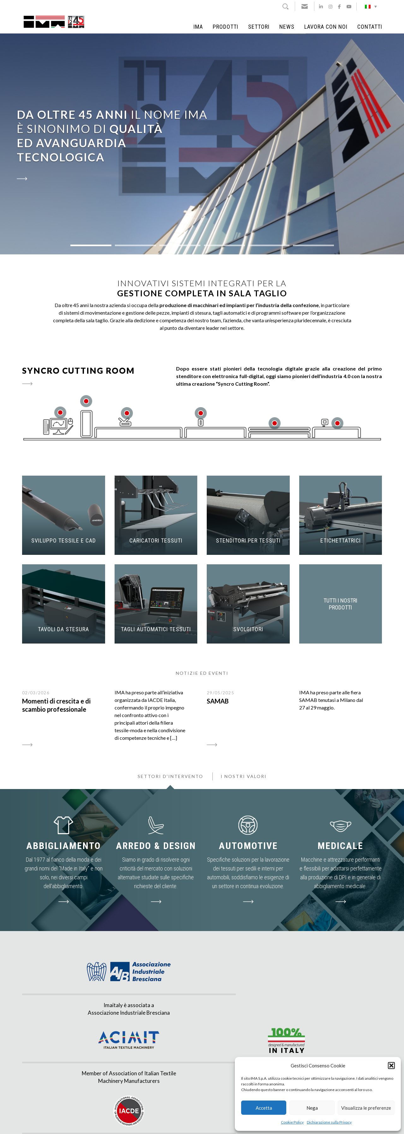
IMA (198, 27)
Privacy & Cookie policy (189, 1122)
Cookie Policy (292, 1122)
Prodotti (225, 27)
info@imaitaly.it (110, 1089)
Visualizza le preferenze (366, 1108)
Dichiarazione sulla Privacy (329, 1122)
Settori (259, 27)
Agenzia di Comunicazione (233, 1122)
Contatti (369, 27)
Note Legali (157, 1122)
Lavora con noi (326, 27)
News (286, 27)
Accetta (264, 1108)
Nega (312, 1108)
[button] (391, 1065)
